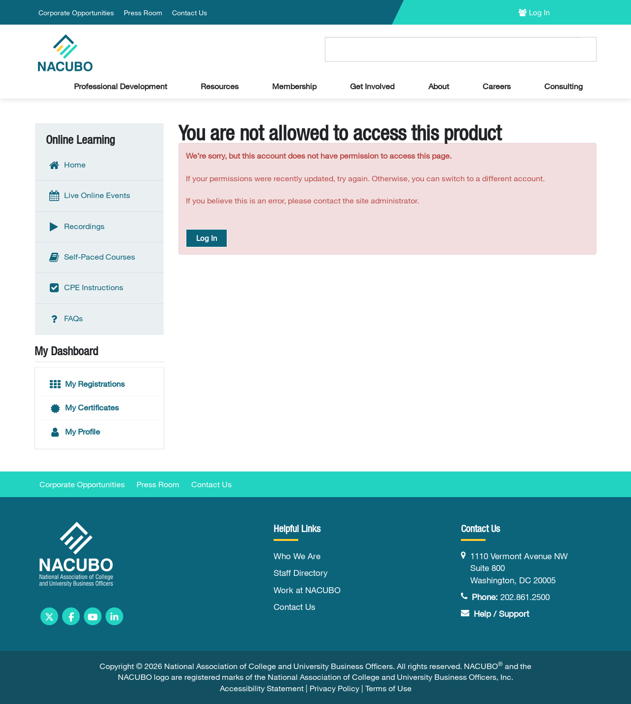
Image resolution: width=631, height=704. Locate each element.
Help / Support (501, 613)
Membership (294, 86)
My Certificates (83, 408)
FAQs (65, 318)
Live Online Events (88, 195)
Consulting (563, 86)
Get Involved (372, 86)
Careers (497, 86)
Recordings (76, 226)
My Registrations (86, 384)
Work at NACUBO (307, 590)
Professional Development (120, 86)
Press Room (143, 12)
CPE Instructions (85, 288)
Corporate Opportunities (76, 12)
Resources (220, 86)
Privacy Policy (334, 688)
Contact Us (189, 12)
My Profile (74, 432)
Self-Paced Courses (91, 257)
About (438, 86)
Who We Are (297, 556)
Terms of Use (388, 688)
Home (66, 165)
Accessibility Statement (262, 688)
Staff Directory (301, 573)
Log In (539, 12)
